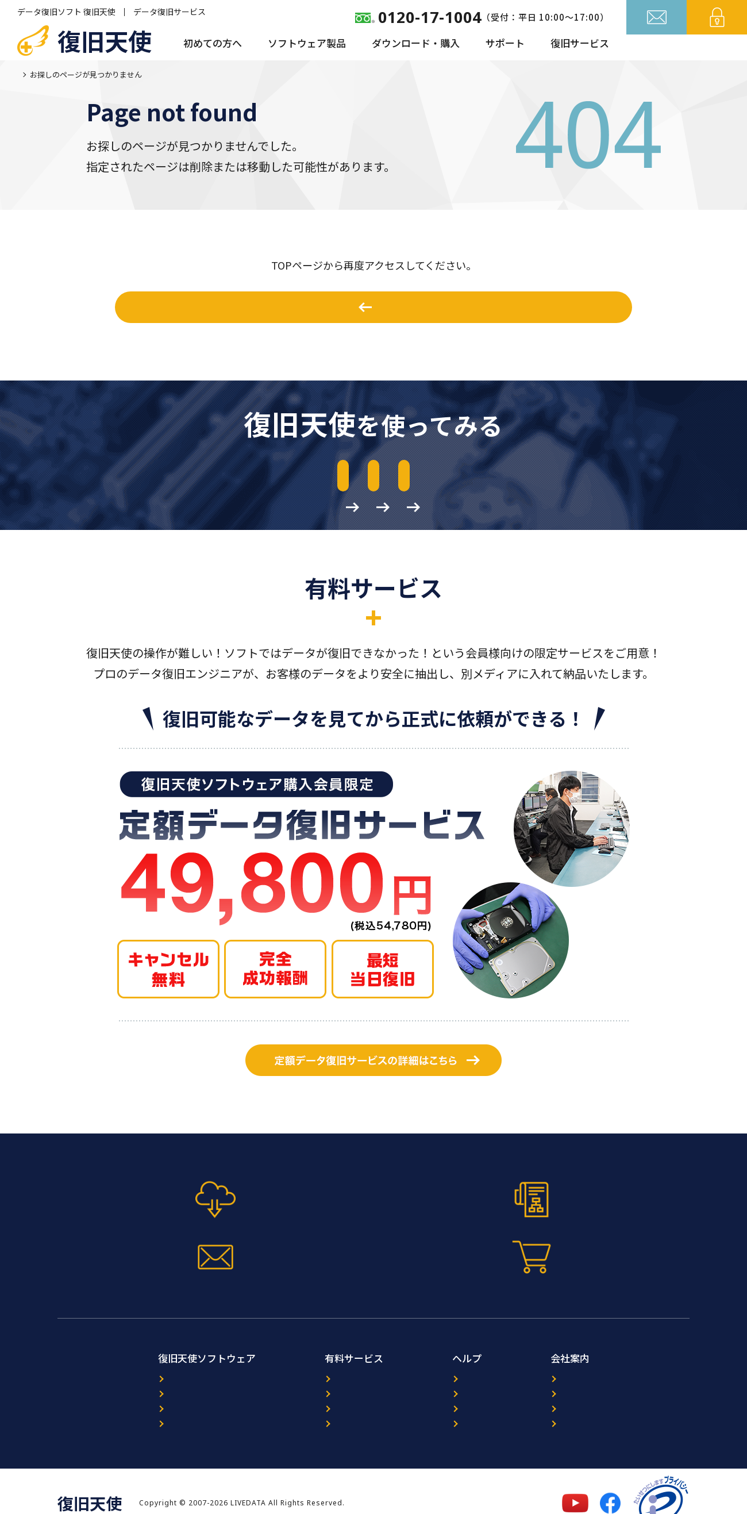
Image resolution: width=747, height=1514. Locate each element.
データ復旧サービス (169, 11)
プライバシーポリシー (603, 1396)
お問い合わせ (657, 44)
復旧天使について (594, 1359)
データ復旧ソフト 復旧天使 (66, 11)
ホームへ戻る (380, 306)
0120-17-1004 (430, 17)
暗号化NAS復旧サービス (306, 1396)
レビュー (448, 1377)
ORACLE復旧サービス (300, 1377)
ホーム (28, 74)
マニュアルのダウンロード (367, 478)
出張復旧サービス (293, 1414)
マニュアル (295, 1232)
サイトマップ (457, 1414)
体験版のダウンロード (149, 478)
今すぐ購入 (611, 1232)
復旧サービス (579, 43)
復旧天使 (104, 40)
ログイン (717, 44)
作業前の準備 (585, 478)
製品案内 (109, 1359)
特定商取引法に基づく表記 (611, 1414)
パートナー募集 (590, 1377)
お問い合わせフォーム (452, 1232)
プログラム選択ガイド (135, 1377)
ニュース (448, 1359)
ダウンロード (118, 1396)
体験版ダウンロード (136, 1232)
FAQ (439, 1396)
